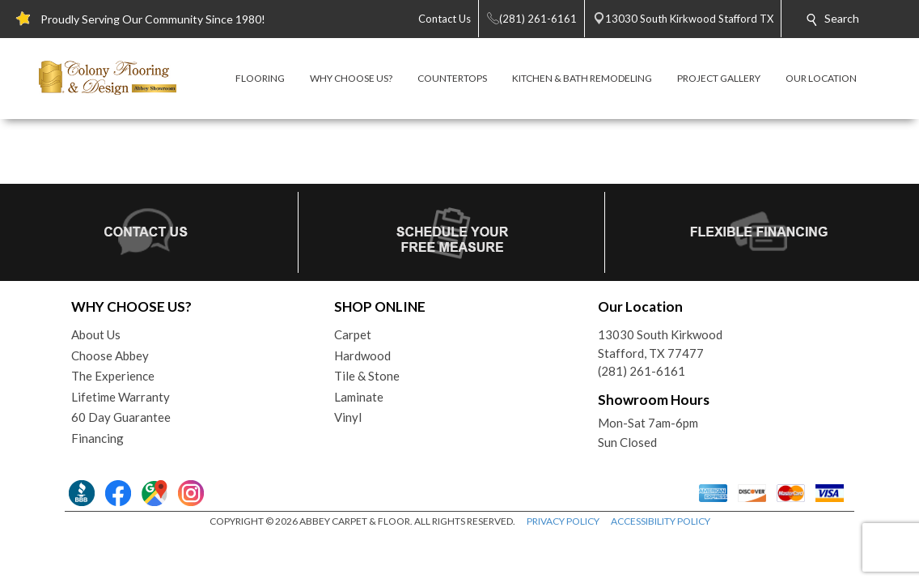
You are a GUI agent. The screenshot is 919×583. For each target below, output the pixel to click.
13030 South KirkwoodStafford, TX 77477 (660, 343)
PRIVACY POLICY (563, 521)
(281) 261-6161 (641, 371)
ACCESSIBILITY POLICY (660, 521)
